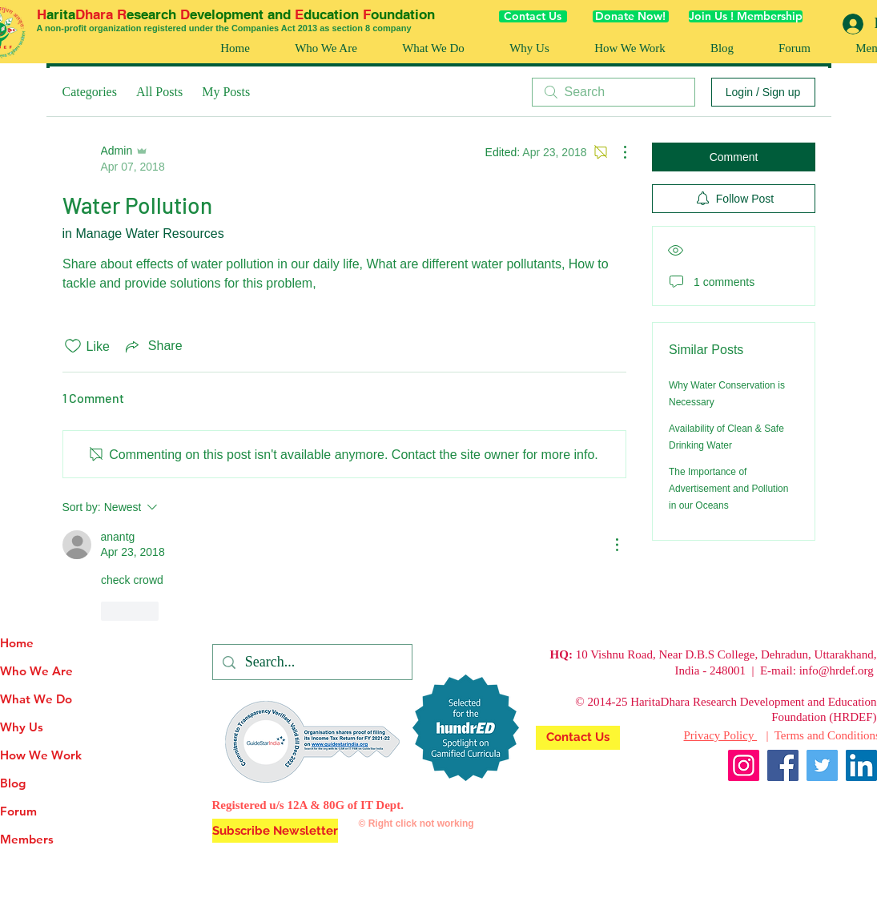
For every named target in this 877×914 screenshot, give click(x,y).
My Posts (226, 92)
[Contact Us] (533, 16)
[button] (630, 48)
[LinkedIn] (861, 765)
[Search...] (311, 662)
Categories (89, 92)
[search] (613, 92)
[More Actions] (616, 152)
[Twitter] (822, 765)
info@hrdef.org (836, 670)
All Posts (159, 92)
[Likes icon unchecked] (72, 346)
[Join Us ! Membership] (746, 16)
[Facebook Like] (846, 804)
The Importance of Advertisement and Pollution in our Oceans (728, 488)
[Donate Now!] (631, 16)
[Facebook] (783, 765)
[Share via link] (153, 346)
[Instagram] (743, 765)
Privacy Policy (721, 735)
